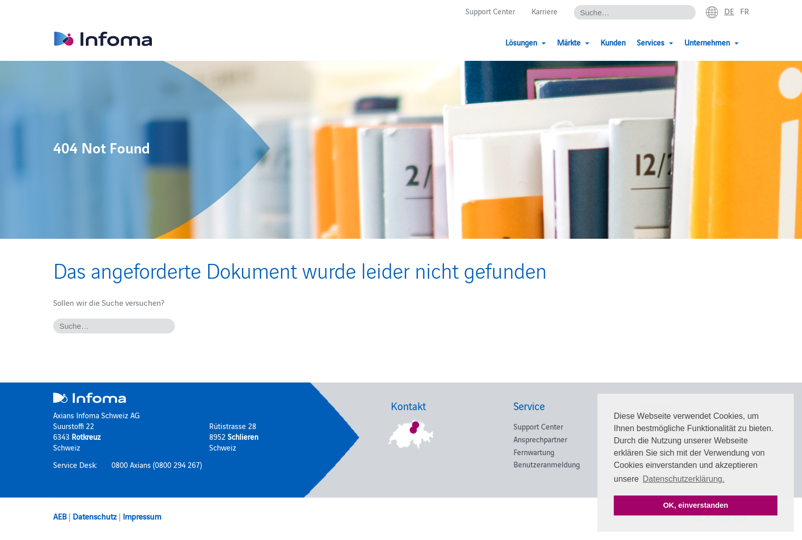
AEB (59, 516)
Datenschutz (95, 516)
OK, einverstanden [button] (695, 505)
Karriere (544, 11)
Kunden (613, 42)
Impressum (142, 516)
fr (744, 10)
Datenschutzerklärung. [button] (684, 479)
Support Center (490, 11)
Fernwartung (534, 451)
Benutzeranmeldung (547, 464)
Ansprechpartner (540, 439)
